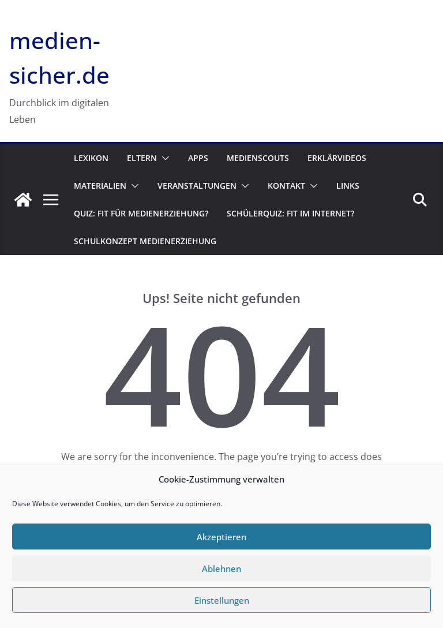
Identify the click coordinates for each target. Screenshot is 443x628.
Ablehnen (221, 568)
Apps (198, 157)
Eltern (142, 157)
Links (347, 185)
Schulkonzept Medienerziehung (145, 240)
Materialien (100, 185)
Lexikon (91, 157)
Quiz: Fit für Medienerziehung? (141, 213)
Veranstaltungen (196, 185)
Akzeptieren (221, 537)
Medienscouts (258, 157)
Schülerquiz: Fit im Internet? (290, 213)
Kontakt (286, 185)
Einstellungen (221, 600)
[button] (163, 158)
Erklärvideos (336, 157)
